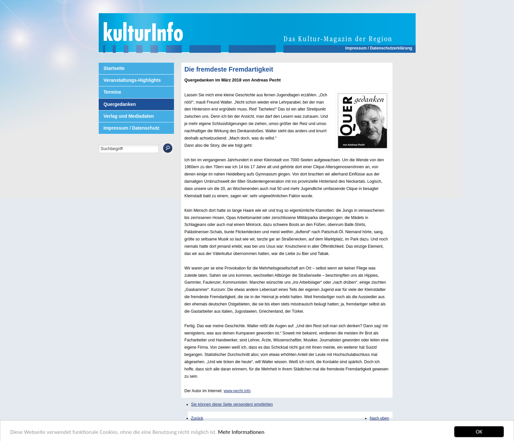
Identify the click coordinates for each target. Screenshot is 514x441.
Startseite (114, 68)
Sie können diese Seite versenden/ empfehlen (232, 404)
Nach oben (379, 418)
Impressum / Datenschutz (132, 128)
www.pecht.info (237, 391)
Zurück (197, 418)
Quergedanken (120, 104)
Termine (112, 92)
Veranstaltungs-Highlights (132, 80)
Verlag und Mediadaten (129, 116)
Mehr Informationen (241, 433)
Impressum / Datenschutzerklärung (378, 48)
